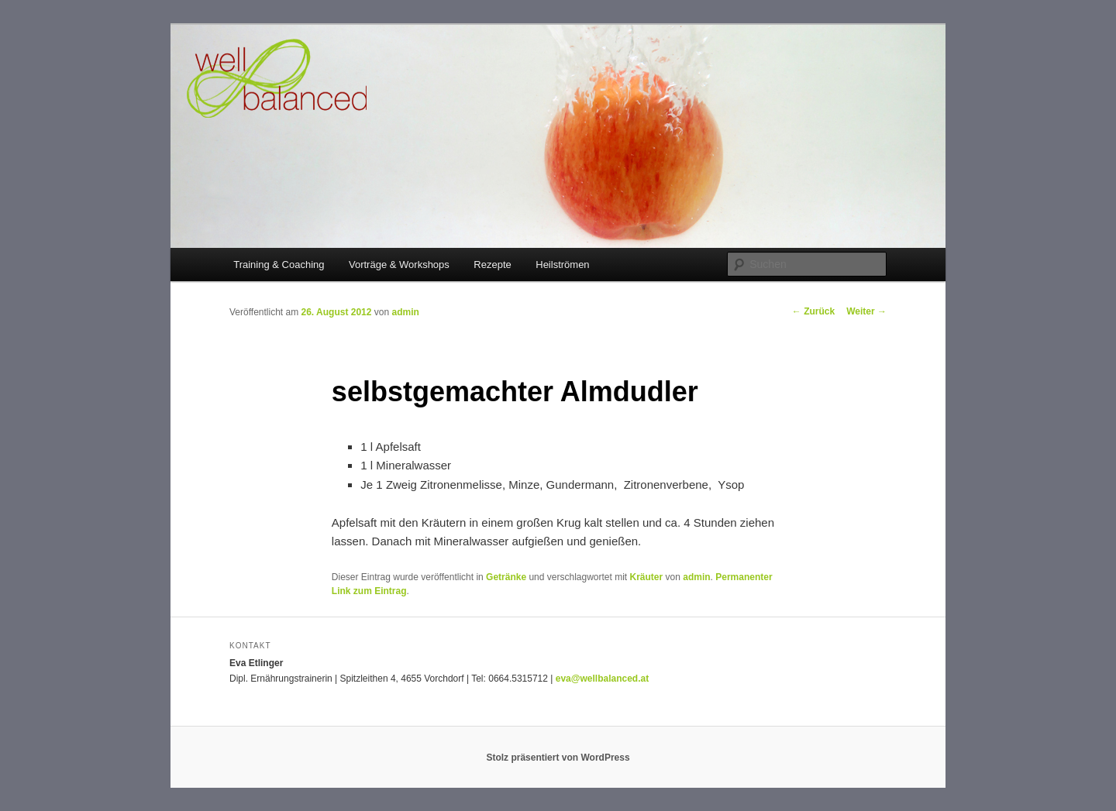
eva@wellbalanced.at (602, 678)
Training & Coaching (278, 264)
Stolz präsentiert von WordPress (557, 757)
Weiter (866, 311)
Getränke (506, 577)
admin (404, 312)
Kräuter (646, 577)
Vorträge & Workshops (399, 264)
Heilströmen (562, 264)
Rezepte (492, 264)
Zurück (813, 311)
